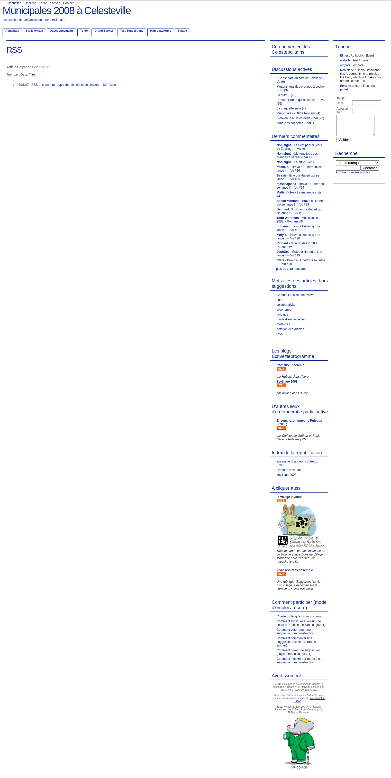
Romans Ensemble (290, 365)
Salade (182, 30)
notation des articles (290, 329)
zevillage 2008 (286, 475)
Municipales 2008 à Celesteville (67, 10)
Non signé (347, 70)
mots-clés (283, 324)
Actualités (12, 30)
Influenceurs (316, 551)
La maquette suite (289, 108)
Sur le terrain (34, 30)
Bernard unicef (350, 86)
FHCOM (298, 767)
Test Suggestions (131, 30)
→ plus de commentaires (289, 269)
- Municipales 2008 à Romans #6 (297, 219)
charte (281, 300)
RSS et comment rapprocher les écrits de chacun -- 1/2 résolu (73, 85)
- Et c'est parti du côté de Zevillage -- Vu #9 (299, 147)
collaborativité (286, 305)
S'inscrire (29, 3)
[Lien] (370, 55)
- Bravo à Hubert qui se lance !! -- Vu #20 (298, 236)
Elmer (344, 55)
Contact (68, 3)
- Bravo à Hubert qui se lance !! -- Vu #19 (299, 253)
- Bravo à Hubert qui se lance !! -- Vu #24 (301, 185)
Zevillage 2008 (287, 381)
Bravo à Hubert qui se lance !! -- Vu (301, 100)
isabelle (345, 60)
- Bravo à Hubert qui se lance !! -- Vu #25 (298, 177)
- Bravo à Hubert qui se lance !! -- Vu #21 (298, 228)
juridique (282, 314)
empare (345, 65)
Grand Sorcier (103, 30)
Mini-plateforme (160, 30)
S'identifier (13, 3)
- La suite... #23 (295, 162)
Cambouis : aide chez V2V (295, 295)
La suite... (283, 95)
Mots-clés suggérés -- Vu (294, 123)
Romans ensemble (289, 470)
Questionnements (62, 30)
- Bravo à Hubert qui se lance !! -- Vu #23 (300, 202)
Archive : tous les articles (353, 176)
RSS (280, 334)
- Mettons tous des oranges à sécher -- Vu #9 (297, 155)
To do (84, 30)
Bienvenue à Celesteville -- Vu (297, 118)
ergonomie (284, 309)
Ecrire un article (49, 3)
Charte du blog (287, 616)
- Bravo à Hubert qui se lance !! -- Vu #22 (299, 211)
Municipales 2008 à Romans (296, 113)
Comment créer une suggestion (298, 650)
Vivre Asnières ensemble (295, 570)
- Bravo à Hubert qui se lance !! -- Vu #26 (299, 168)
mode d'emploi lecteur (292, 319)
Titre (32, 74)
